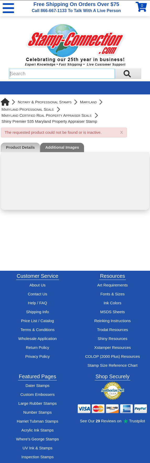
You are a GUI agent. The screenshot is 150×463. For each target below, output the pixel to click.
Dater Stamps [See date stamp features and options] (37, 385)
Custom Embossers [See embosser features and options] (37, 394)
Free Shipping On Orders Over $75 (76, 7)
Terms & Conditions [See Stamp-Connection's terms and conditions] (37, 329)
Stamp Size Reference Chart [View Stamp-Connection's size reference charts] (112, 365)
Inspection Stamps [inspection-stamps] (37, 457)
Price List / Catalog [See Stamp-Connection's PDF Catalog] (37, 320)
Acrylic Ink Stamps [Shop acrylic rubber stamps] (37, 430)
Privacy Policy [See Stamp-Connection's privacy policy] (37, 356)
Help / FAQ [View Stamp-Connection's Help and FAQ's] (37, 303)
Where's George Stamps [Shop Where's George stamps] (37, 439)
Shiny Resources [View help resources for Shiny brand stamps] (112, 338)
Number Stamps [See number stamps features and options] (37, 412)
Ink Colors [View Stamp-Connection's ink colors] (112, 303)
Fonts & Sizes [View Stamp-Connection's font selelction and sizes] (112, 294)
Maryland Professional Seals (28, 109)
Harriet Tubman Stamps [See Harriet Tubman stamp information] (37, 421)
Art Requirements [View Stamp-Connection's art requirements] (112, 285)
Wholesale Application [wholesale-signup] (37, 338)
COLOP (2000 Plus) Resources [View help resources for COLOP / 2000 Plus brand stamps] (112, 356)
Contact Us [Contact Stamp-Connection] (37, 294)
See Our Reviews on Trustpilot (112, 421)
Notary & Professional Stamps (45, 102)
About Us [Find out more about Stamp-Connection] (37, 285)
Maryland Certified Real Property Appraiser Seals (46, 115)
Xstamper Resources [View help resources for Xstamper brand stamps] (112, 347)
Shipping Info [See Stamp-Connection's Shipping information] (37, 312)
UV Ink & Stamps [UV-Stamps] (37, 448)
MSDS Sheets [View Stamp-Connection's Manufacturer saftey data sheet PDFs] (112, 312)
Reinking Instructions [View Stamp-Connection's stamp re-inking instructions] (112, 320)
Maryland (88, 102)
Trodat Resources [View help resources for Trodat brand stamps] (112, 329)
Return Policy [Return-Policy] (37, 347)
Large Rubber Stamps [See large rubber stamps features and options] (37, 403)
